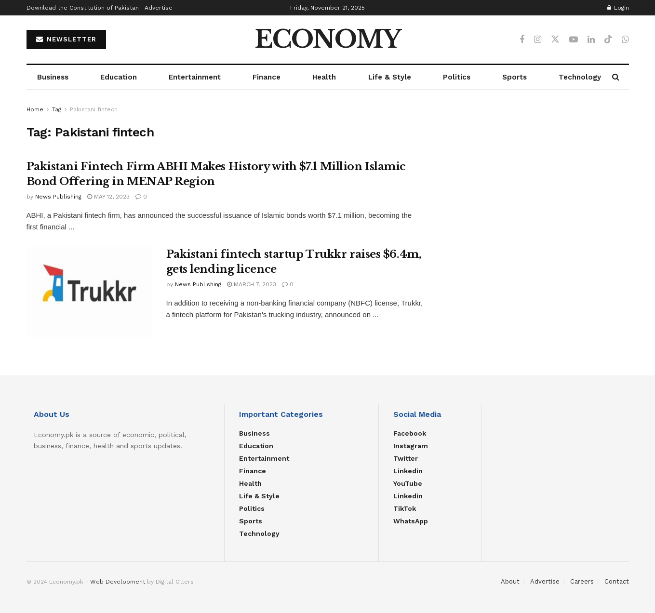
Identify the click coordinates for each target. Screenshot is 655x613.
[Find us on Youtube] (573, 39)
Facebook (409, 433)
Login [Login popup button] (618, 7)
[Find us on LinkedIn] (591, 39)
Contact (616, 581)
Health (324, 77)
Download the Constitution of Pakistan (83, 7)
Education (118, 77)
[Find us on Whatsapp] (625, 39)
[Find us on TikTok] (608, 39)
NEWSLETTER (66, 39)
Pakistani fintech (94, 109)
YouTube (407, 483)
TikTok (404, 508)
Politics (456, 77)
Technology (580, 77)
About (510, 581)
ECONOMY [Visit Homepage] (327, 39)
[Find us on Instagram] (537, 39)
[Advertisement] (537, 171)
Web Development (117, 581)
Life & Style (389, 77)
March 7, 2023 (251, 284)
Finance (267, 77)
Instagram (410, 446)
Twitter (405, 458)
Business (52, 77)
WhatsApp (410, 521)
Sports (514, 77)
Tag (56, 109)
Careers (582, 581)
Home (35, 109)
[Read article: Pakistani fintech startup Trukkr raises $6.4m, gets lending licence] (89, 292)
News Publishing (58, 196)
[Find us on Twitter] (555, 39)
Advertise (159, 7)
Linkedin (408, 471)
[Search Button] (615, 77)
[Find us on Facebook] (522, 39)
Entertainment (195, 77)
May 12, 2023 (108, 196)
